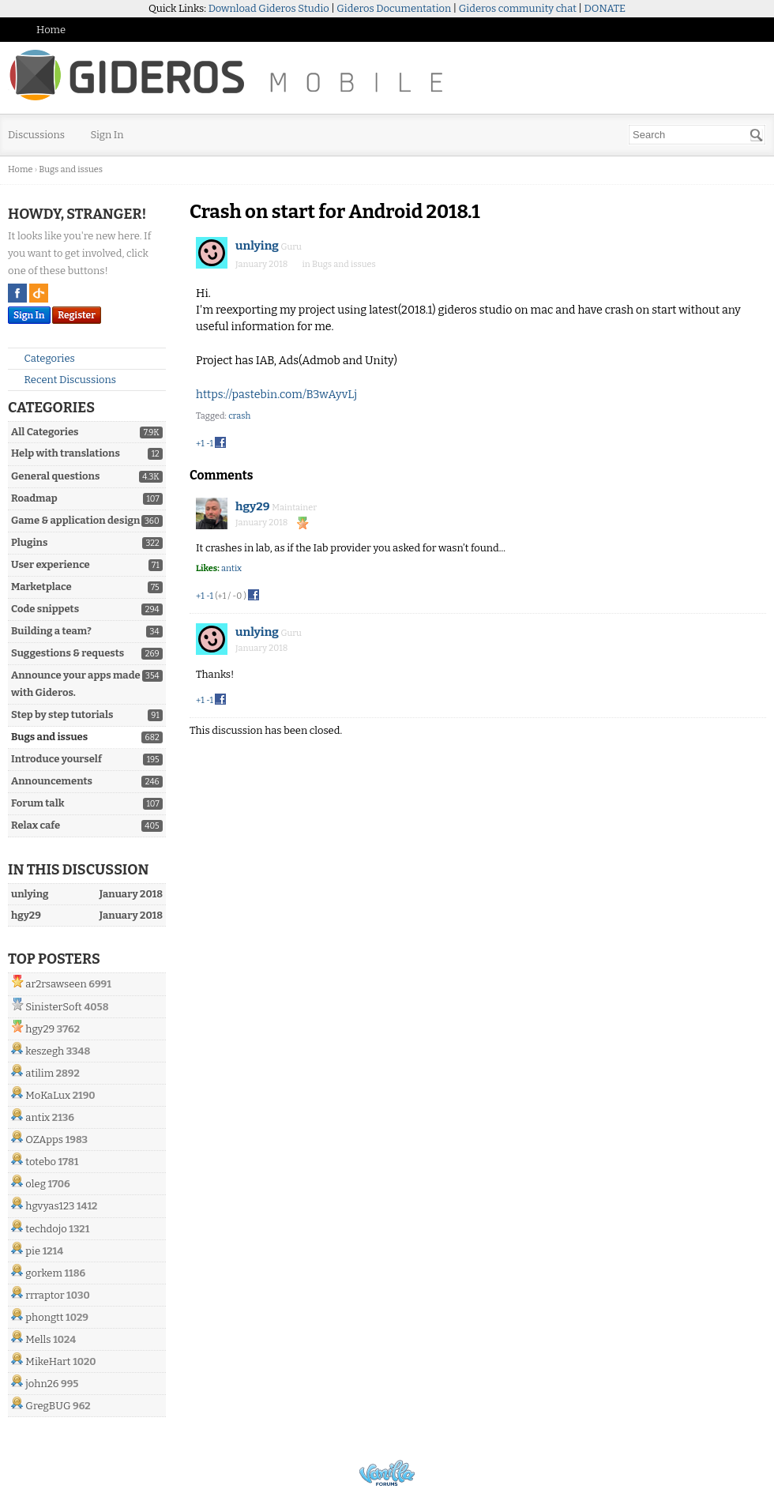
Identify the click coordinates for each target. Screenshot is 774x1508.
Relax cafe (35, 825)
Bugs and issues (49, 737)
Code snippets (45, 609)
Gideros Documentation (393, 8)
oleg (35, 1184)
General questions (55, 476)
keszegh (44, 1051)
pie (32, 1251)
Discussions (36, 135)
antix (37, 1117)
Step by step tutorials (62, 714)
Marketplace (41, 586)
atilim (39, 1073)
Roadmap (34, 498)
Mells (38, 1339)
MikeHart (47, 1361)
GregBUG (47, 1406)
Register (77, 315)
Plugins (29, 542)
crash (239, 416)
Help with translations (65, 453)
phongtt (44, 1317)
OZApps (44, 1139)
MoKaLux (47, 1095)
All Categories (44, 432)
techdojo (45, 1229)
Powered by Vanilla (387, 1473)
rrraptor (44, 1295)
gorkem (43, 1273)
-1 (209, 443)
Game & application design (75, 520)
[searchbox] (697, 134)
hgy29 (39, 1029)
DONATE (605, 8)
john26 (41, 1384)
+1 (200, 443)
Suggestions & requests (67, 653)
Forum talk (37, 803)
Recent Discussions (63, 379)
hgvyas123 (49, 1206)
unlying (257, 246)
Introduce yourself (56, 759)
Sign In (107, 135)
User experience (50, 564)
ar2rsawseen (55, 984)
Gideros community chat (518, 8)
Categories (43, 358)
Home (51, 30)
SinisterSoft (53, 1007)
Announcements (51, 781)
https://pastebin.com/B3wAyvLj (276, 394)
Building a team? (51, 631)
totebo (40, 1162)
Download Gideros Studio (269, 8)
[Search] (756, 135)
